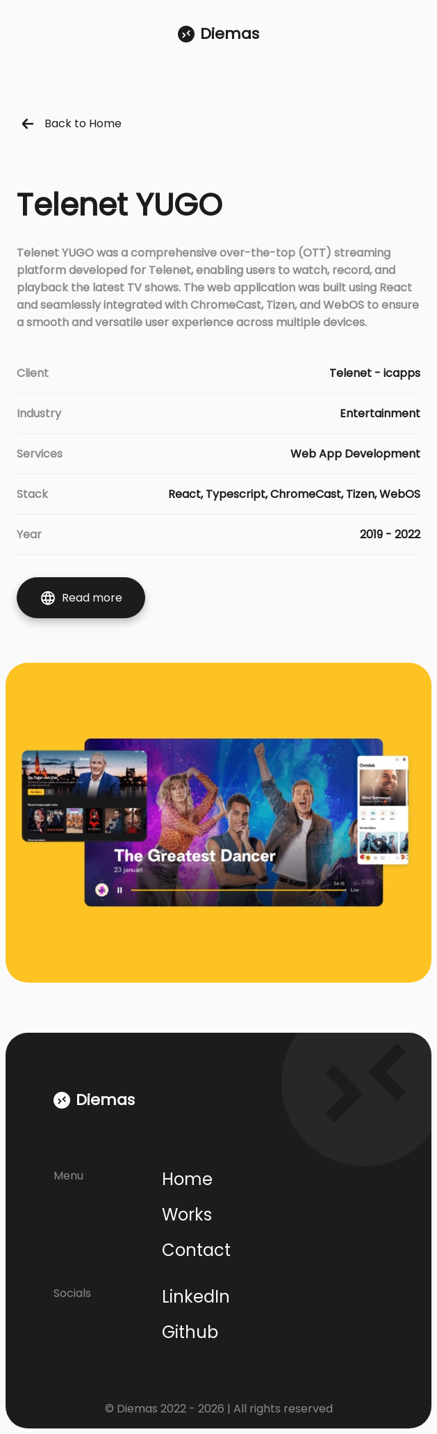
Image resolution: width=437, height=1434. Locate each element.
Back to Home (72, 123)
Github (190, 1332)
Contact (196, 1250)
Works (187, 1214)
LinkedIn (196, 1296)
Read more (81, 598)
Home (187, 1179)
